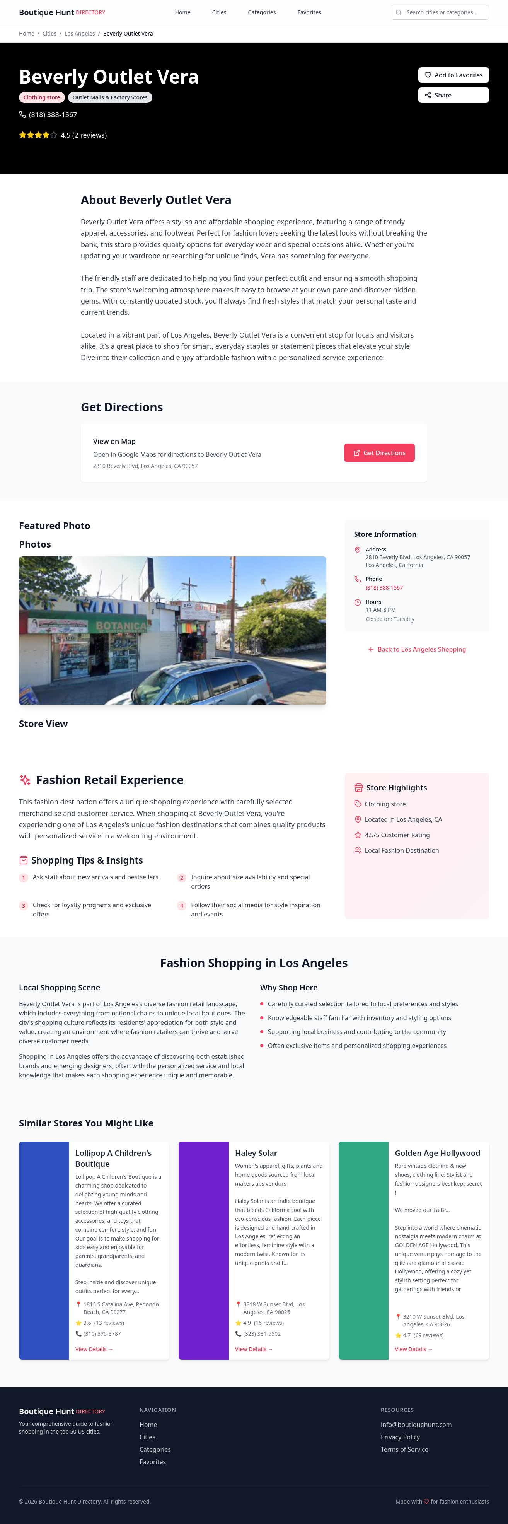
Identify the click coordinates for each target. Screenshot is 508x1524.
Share (438, 95)
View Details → (94, 1349)
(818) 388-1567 (48, 114)
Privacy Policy (400, 1437)
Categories (262, 12)
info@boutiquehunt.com (416, 1424)
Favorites (309, 12)
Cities (219, 12)
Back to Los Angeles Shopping (417, 649)
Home (183, 12)
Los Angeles (80, 33)
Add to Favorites (453, 75)
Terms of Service (404, 1449)
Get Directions (379, 453)
